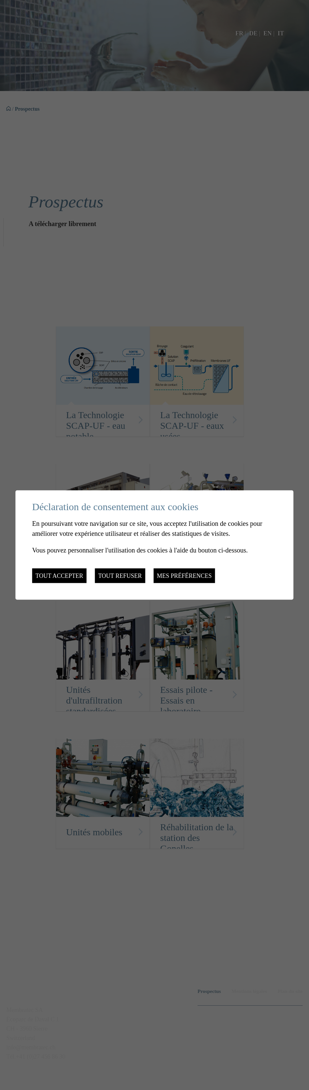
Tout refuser (120, 576)
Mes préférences (184, 576)
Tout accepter (59, 576)
